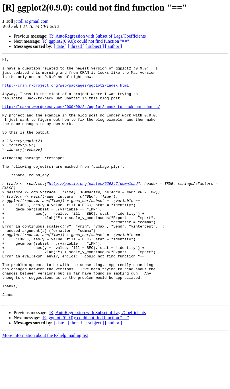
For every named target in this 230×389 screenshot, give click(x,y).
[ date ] (60, 46)
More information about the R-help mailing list (45, 384)
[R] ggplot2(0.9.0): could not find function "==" (85, 41)
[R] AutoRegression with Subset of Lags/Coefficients (97, 36)
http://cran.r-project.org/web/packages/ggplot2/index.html (65, 91)
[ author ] (113, 46)
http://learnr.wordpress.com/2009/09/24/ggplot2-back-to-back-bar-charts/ (81, 116)
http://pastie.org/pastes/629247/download (93, 209)
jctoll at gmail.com (31, 21)
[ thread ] (76, 46)
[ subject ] (95, 46)
